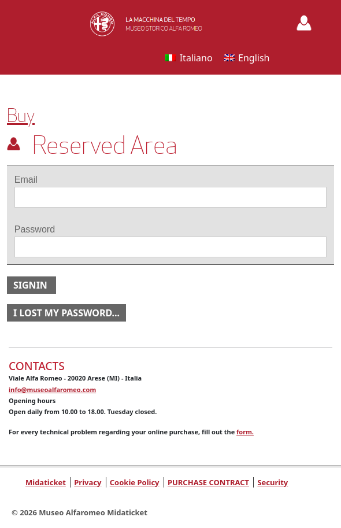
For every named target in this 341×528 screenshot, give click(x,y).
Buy (21, 116)
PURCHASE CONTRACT (208, 482)
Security (272, 482)
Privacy (87, 482)
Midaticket (45, 482)
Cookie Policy (135, 482)
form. (245, 431)
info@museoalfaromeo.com (52, 389)
